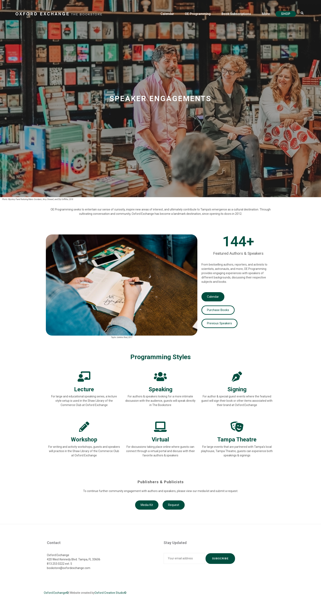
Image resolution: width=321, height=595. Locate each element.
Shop (285, 14)
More (266, 14)
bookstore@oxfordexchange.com (68, 568)
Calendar (167, 14)
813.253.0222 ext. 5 (59, 563)
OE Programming (198, 14)
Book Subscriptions (236, 14)
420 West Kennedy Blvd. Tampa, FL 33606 (73, 559)
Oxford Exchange (58, 555)
